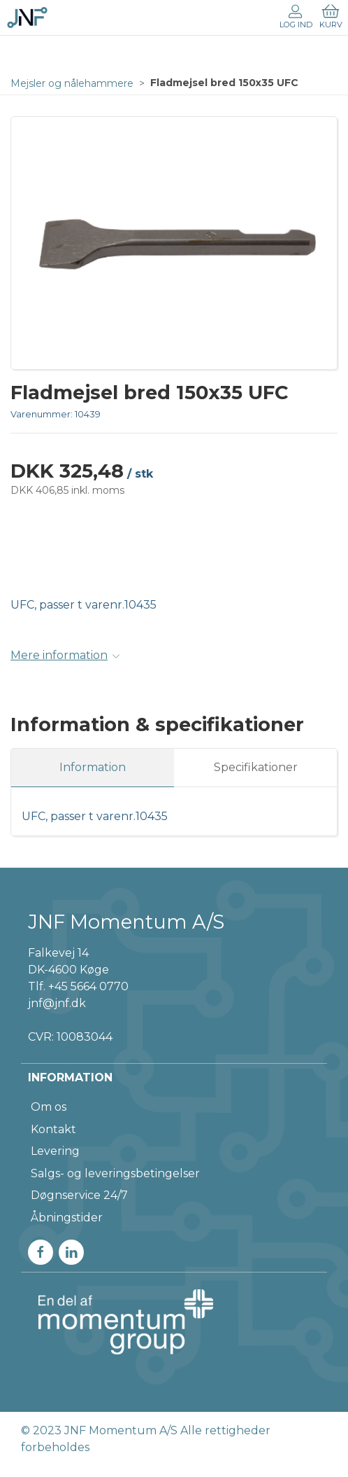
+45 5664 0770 (88, 986)
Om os (48, 1107)
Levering (55, 1151)
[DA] (27, 17)
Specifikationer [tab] (256, 767)
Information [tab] (92, 767)
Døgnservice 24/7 (79, 1195)
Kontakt (53, 1129)
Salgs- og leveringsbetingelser (115, 1173)
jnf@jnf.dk (57, 1003)
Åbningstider (67, 1217)
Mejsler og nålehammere (71, 83)
